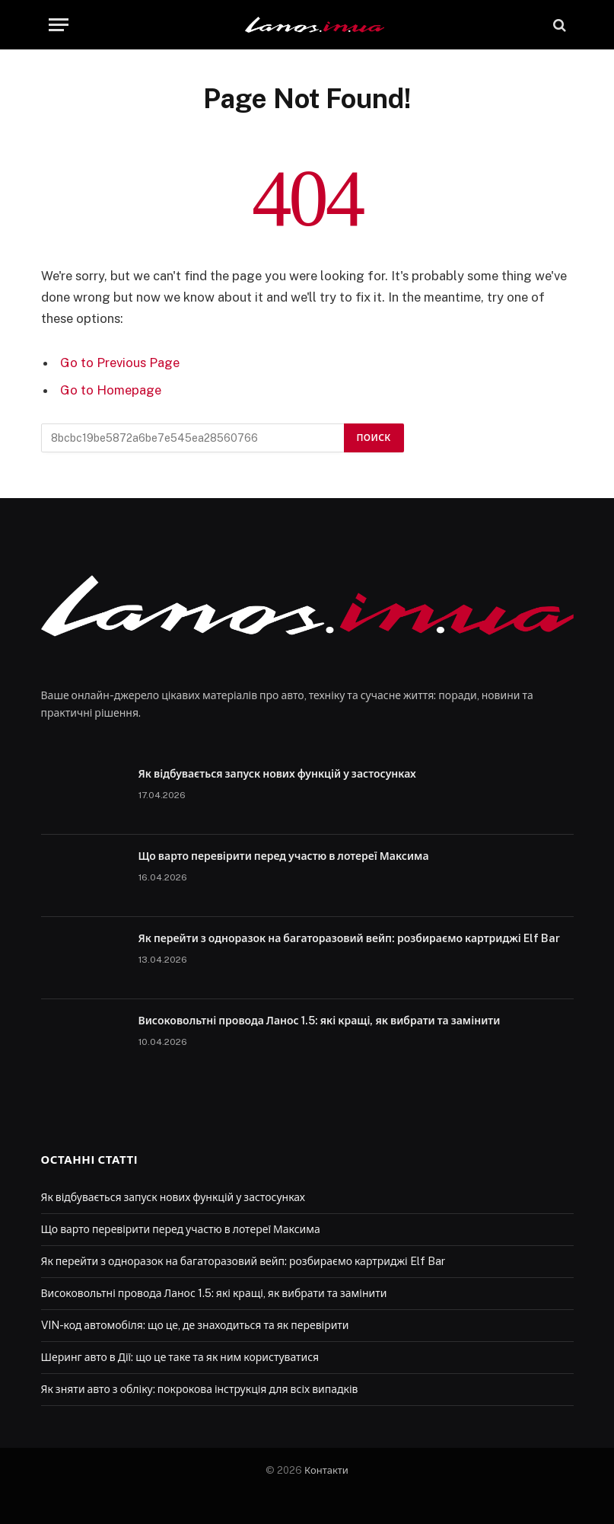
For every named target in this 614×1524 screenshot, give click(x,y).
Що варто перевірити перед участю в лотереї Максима (283, 856)
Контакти (326, 1470)
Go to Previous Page (120, 362)
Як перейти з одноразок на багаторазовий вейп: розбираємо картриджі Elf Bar (349, 938)
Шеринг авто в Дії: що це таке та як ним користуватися (180, 1357)
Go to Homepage (110, 390)
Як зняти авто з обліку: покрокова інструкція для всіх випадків (199, 1389)
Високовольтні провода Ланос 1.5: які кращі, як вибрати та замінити (319, 1020)
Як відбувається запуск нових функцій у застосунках (277, 774)
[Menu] (58, 25)
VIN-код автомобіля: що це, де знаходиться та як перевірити (195, 1325)
